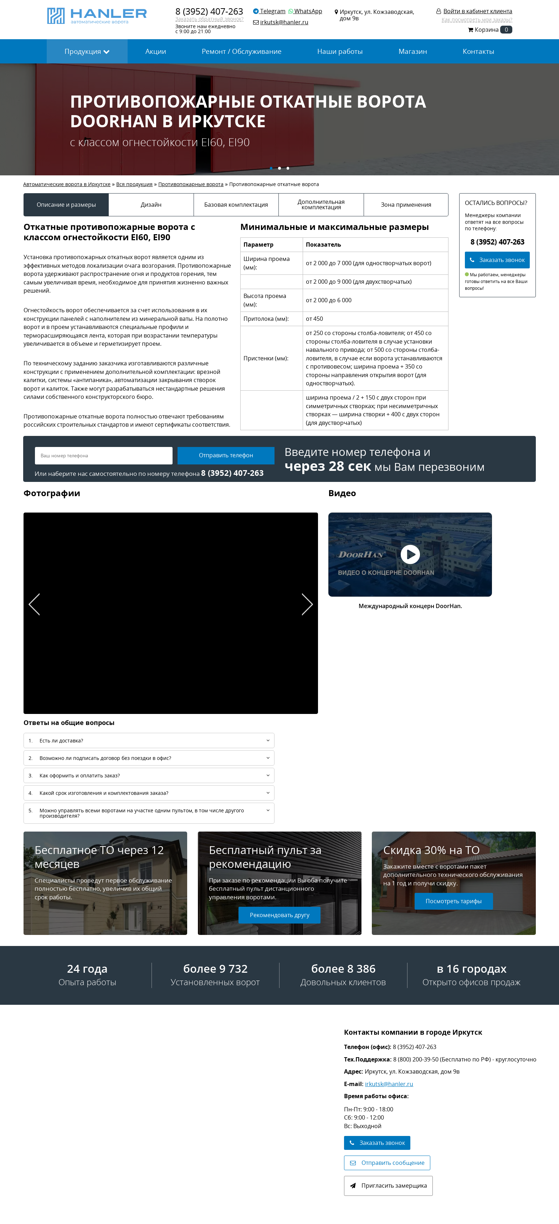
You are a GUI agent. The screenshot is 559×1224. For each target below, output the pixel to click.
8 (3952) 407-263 (209, 11)
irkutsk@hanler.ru (389, 1084)
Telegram (269, 11)
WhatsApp (305, 11)
